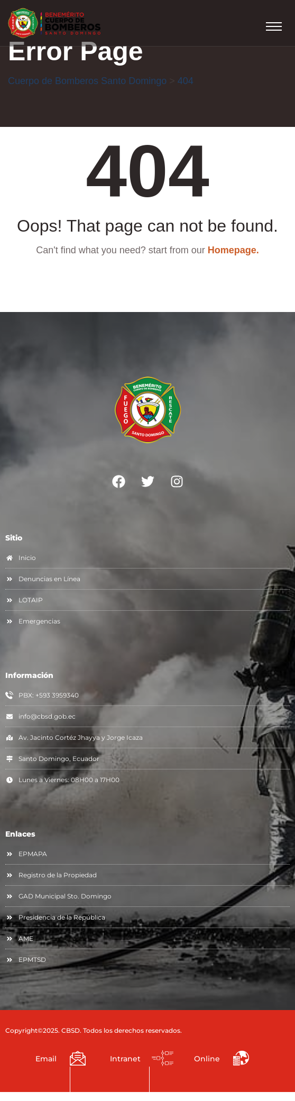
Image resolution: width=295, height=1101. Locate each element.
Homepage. (233, 250)
